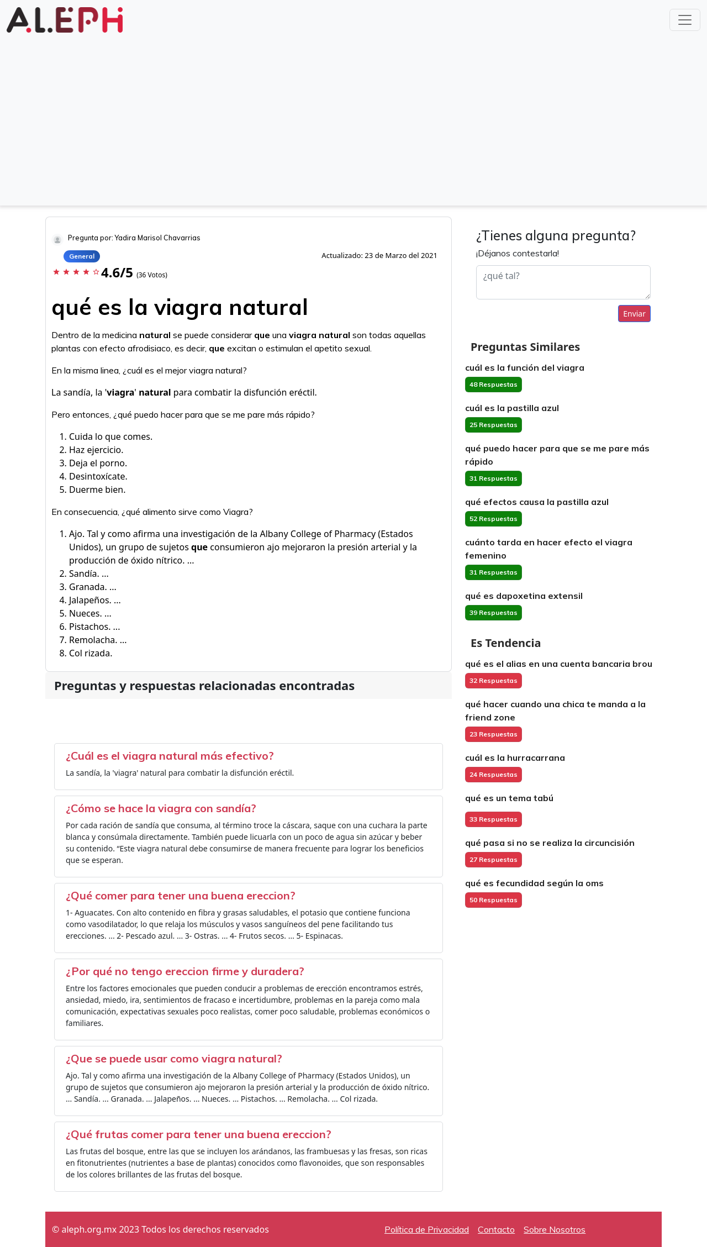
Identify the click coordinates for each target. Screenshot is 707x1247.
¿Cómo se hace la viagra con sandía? (161, 808)
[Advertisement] (353, 118)
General (81, 256)
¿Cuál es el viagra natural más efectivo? (170, 755)
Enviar (634, 313)
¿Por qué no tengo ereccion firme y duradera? (185, 971)
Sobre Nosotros (554, 1229)
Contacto (496, 1229)
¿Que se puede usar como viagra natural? (174, 1058)
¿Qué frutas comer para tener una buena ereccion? (198, 1134)
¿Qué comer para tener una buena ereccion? (181, 895)
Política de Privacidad (426, 1229)
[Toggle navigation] (684, 20)
